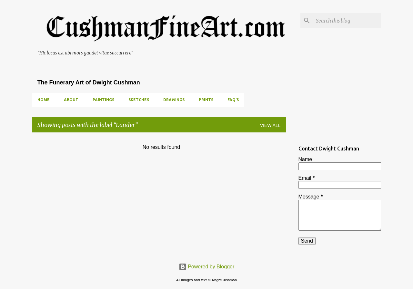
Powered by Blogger (207, 266)
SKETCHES (138, 100)
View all (270, 125)
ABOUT (71, 100)
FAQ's (233, 100)
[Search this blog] (347, 20)
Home (43, 100)
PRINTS (206, 100)
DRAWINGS (174, 100)
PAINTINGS (103, 100)
